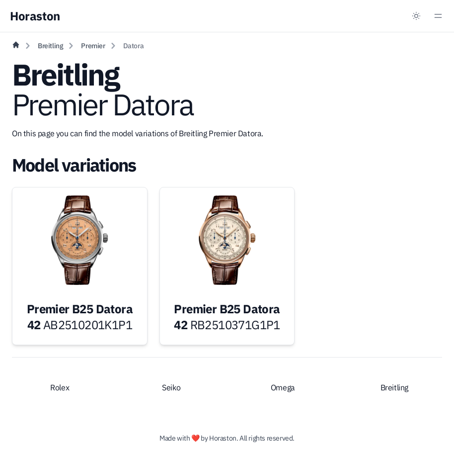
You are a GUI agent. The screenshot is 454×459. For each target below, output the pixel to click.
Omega (283, 387)
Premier (93, 45)
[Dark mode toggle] (416, 16)
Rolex (59, 387)
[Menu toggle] (438, 16)
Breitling (50, 45)
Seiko (171, 387)
